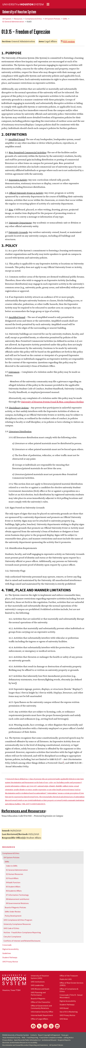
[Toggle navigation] (48, 4)
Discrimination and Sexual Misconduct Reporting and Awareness (25, 1045)
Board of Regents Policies (15, 907)
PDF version (69, 41)
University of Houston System (19, 12)
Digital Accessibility (10, 949)
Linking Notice (69, 1037)
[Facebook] (33, 1026)
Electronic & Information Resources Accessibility (19, 1042)
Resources (18, 18)
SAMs (65, 18)
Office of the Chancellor (40, 1002)
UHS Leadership (37, 985)
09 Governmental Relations (17, 903)
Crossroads (7, 945)
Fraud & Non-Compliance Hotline (50, 1037)
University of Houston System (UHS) (40, 976)
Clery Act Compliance (12, 936)
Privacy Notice (7, 1040)
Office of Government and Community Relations (41, 1006)
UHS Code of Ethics (11, 928)
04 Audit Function (13, 882)
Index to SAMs (11, 866)
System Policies (52, 18)
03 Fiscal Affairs (12, 878)
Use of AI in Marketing (69, 1012)
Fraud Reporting (32, 1037)
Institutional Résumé (49, 1040)
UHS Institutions (38, 982)
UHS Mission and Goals (40, 989)
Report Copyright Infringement (49, 1035)
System (6, 18)
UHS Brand (64, 1008)
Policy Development (13, 916)
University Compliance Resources (17, 924)
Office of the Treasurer (69, 975)
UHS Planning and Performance (38, 993)
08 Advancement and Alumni (17, 899)
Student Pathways (9, 957)
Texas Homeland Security (11, 1037)
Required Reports (64, 1040)
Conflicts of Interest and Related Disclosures (22, 941)
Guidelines (6, 953)
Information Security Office (42, 1012)
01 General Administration (13, 21)
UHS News (64, 1019)
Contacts (33, 1035)
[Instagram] (45, 1026)
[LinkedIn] (57, 1026)
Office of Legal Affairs (39, 1019)
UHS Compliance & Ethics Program (18, 920)
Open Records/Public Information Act (27, 1040)
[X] (39, 1026)
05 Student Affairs (13, 886)
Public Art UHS (66, 979)
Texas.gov (64, 1035)
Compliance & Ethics (33, 18)
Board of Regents (38, 998)
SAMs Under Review (13, 911)
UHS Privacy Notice (10, 961)
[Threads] (51, 1026)
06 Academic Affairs (14, 891)
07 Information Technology (17, 895)
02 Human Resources (14, 874)
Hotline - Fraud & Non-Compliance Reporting (22, 932)
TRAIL (23, 1037)
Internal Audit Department (42, 1015)
